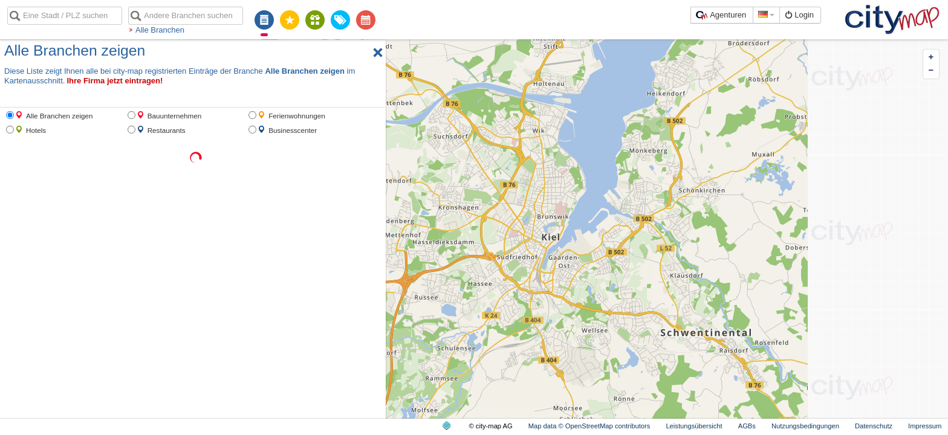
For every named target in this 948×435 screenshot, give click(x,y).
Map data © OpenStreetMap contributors (589, 426)
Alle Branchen (159, 29)
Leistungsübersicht (694, 426)
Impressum (924, 426)
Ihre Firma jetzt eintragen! (115, 80)
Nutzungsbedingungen (805, 426)
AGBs (747, 426)
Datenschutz (873, 426)
